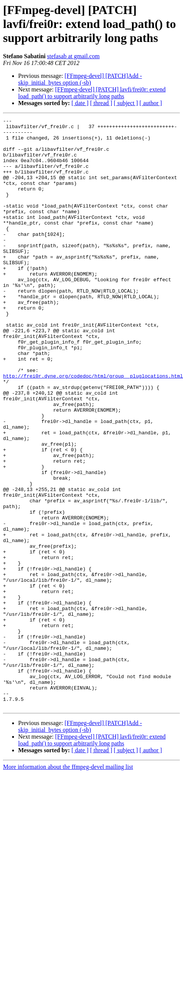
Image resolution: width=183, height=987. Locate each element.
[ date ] (79, 103)
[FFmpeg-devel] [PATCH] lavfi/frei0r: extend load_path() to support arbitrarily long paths (92, 92)
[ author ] (151, 103)
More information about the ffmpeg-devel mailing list (68, 885)
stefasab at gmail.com (73, 56)
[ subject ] (126, 103)
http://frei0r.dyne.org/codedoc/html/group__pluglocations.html (93, 428)
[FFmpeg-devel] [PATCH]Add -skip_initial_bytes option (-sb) (80, 79)
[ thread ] (101, 103)
